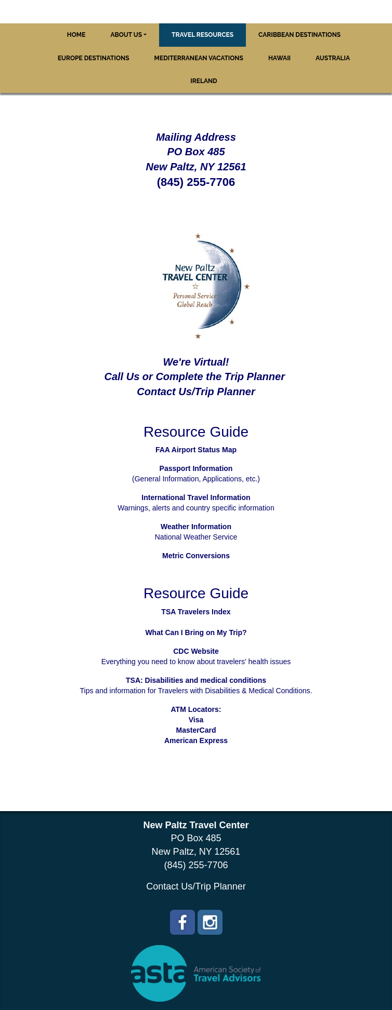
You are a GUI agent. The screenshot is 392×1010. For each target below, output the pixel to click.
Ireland (203, 81)
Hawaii (279, 58)
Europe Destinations (93, 58)
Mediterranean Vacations (198, 58)
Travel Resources (202, 34)
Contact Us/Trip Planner (195, 886)
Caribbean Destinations (299, 34)
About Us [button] (126, 34)
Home (76, 34)
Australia (333, 58)
